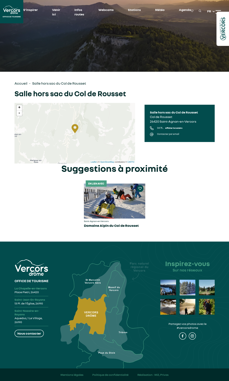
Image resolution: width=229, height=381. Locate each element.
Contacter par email (168, 134)
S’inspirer (30, 10)
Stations (134, 10)
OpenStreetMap (107, 162)
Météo (160, 10)
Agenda (185, 10)
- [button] (19, 113)
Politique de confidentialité (110, 375)
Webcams (106, 10)
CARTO (130, 162)
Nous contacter (29, 333)
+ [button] (19, 107)
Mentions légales (71, 375)
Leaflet (94, 162)
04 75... (169, 128)
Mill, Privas (161, 375)
